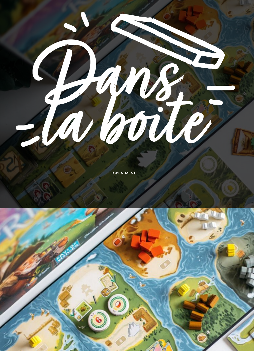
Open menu (125, 173)
